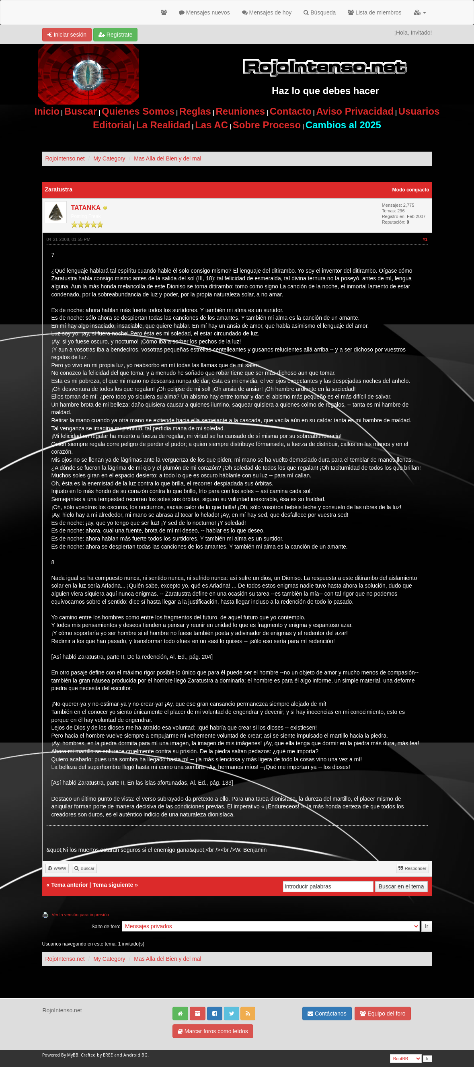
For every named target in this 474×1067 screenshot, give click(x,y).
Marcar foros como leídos (213, 1031)
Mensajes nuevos (204, 12)
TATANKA (86, 207)
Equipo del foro (382, 1013)
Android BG (135, 1055)
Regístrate (115, 34)
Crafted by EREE (97, 1055)
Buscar (80, 111)
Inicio (47, 111)
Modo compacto (410, 190)
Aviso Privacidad (355, 111)
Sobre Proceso (267, 124)
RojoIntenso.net (65, 158)
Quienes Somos (138, 111)
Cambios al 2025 (343, 124)
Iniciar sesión (67, 34)
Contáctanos (327, 1013)
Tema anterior (69, 885)
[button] (420, 12)
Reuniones (240, 111)
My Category (109, 158)
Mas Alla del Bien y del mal (167, 158)
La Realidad (163, 124)
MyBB (72, 1055)
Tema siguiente (112, 885)
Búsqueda (320, 12)
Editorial (112, 124)
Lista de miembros (374, 12)
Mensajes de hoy (267, 12)
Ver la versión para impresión (80, 914)
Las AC (211, 124)
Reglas (195, 111)
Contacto (291, 111)
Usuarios (419, 111)
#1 (425, 239)
